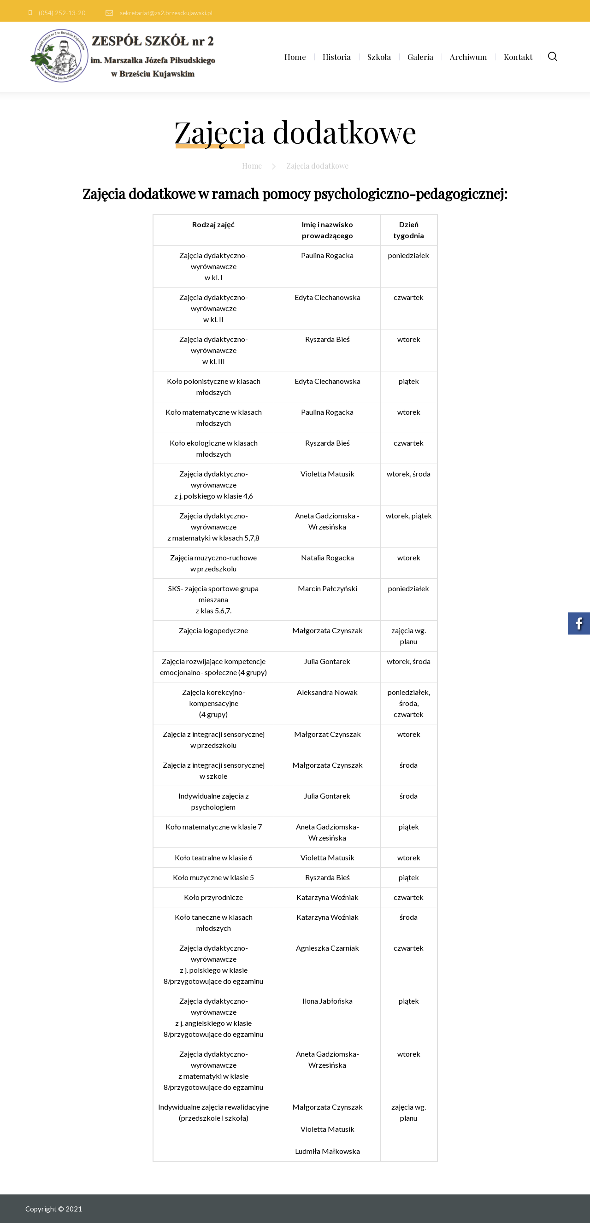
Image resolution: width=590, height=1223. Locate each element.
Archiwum (468, 57)
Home (295, 57)
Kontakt (518, 57)
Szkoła (379, 57)
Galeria (420, 57)
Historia (337, 57)
